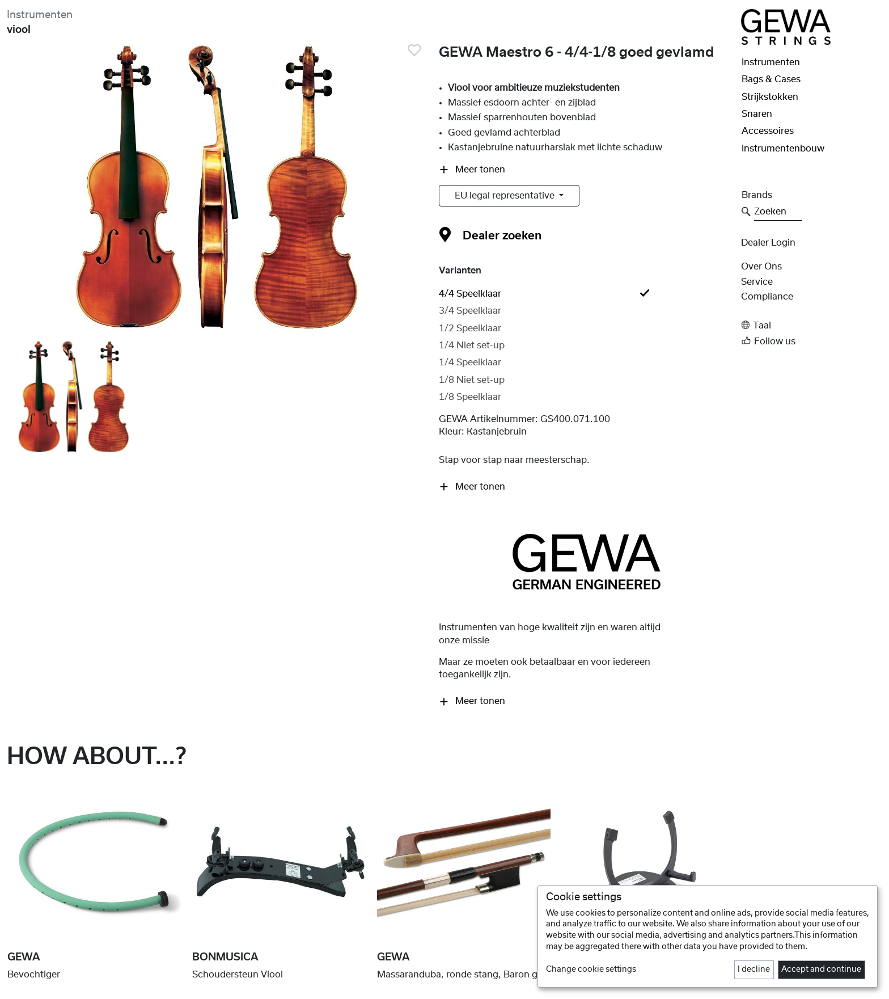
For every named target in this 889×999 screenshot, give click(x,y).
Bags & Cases (771, 79)
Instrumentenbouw (783, 148)
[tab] (586, 293)
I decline (754, 969)
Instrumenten (40, 15)
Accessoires (768, 131)
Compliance (767, 296)
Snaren (757, 114)
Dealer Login (768, 242)
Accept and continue (821, 969)
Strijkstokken (770, 97)
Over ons (761, 266)
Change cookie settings (591, 969)
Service (757, 281)
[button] (811, 325)
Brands (757, 195)
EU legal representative (506, 195)
